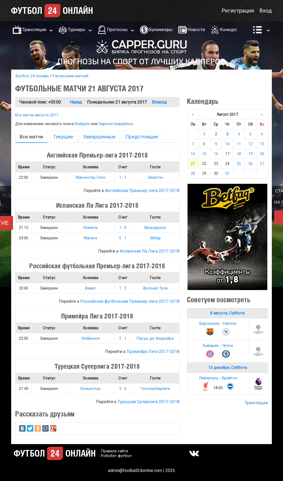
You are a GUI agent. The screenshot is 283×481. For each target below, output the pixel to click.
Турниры (76, 29)
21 (193, 163)
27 (262, 163)
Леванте (90, 227)
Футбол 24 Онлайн (32, 76)
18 (239, 154)
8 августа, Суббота (227, 313)
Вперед (159, 102)
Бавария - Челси (218, 345)
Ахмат (90, 288)
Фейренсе (90, 338)
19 (250, 154)
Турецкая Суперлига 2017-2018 (149, 401)
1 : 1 (122, 177)
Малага (90, 238)
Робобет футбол (116, 455)
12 (250, 144)
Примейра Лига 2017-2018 (153, 351)
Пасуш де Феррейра (155, 338)
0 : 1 (122, 238)
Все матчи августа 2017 (36, 115)
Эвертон (155, 177)
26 (250, 163)
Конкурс (228, 29)
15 (204, 154)
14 (193, 154)
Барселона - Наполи (217, 323)
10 (227, 144)
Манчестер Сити (90, 177)
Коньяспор (90, 388)
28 (193, 173)
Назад (76, 102)
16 (216, 154)
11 (239, 144)
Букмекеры (161, 29)
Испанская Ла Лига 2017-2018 (150, 251)
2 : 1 (122, 338)
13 (262, 144)
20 (262, 154)
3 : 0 (122, 388)
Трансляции (34, 29)
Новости (196, 29)
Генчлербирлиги (155, 388)
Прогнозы (117, 29)
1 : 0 (122, 227)
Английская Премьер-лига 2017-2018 (142, 190)
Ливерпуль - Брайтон (218, 378)
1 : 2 (122, 288)
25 (239, 163)
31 (227, 173)
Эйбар (155, 238)
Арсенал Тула (155, 288)
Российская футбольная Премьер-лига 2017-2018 (130, 301)
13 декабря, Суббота (227, 367)
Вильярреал (155, 227)
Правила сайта (114, 451)
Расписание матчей (70, 76)
